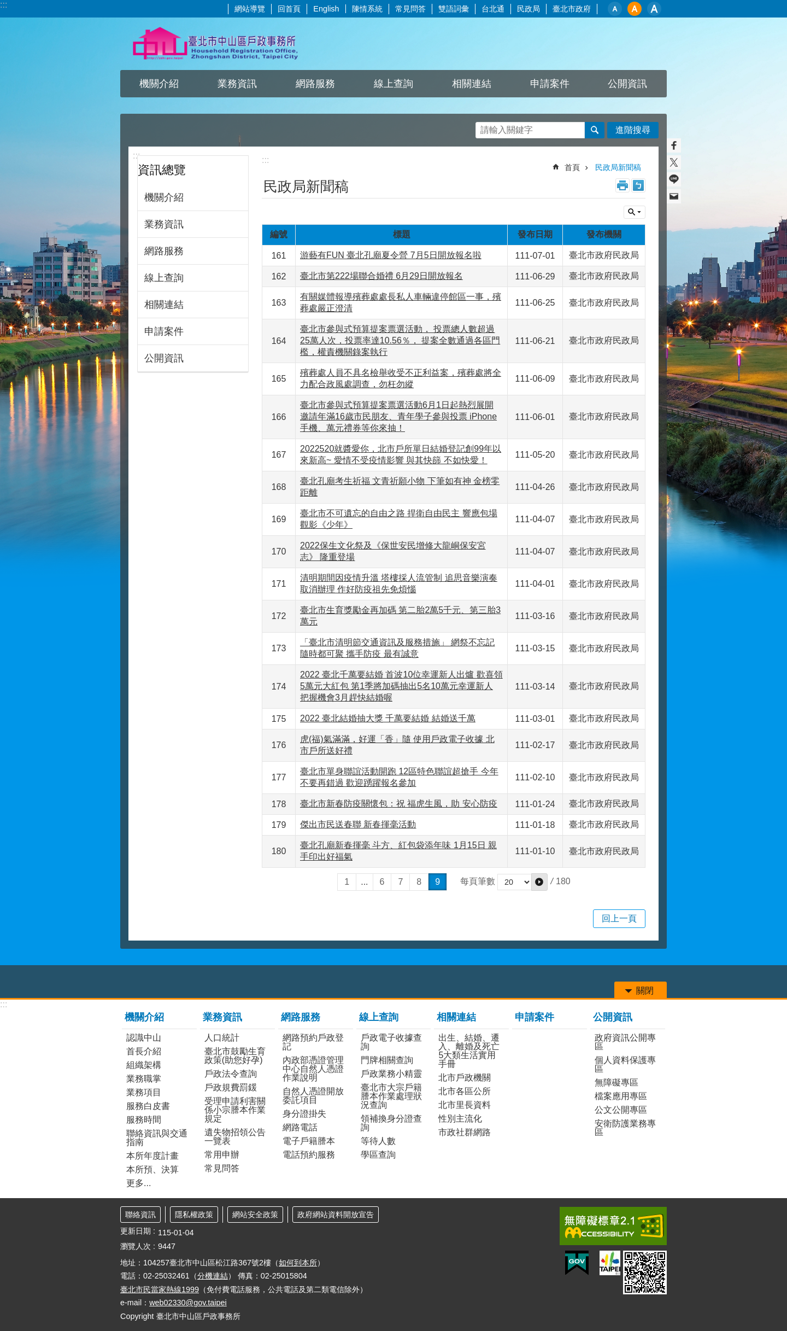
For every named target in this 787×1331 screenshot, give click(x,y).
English (326, 8)
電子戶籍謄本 (309, 1141)
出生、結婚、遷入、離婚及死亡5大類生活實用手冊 (469, 1051)
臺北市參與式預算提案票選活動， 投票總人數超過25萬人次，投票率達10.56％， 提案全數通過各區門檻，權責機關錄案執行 (400, 340)
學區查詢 (378, 1154)
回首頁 (289, 8)
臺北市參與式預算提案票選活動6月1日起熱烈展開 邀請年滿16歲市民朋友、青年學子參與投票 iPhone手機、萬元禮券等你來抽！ (398, 416)
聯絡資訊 (140, 1214)
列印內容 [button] (622, 185)
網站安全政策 (255, 1214)
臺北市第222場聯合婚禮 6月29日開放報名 (381, 276)
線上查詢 (393, 83)
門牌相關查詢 (387, 1060)
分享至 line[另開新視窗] (674, 179)
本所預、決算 (152, 1169)
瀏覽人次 (135, 1246)
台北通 (492, 8)
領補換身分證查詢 (391, 1123)
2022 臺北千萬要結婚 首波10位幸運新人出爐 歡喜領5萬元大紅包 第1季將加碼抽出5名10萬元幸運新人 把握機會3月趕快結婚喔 (401, 686)
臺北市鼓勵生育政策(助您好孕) (235, 1056)
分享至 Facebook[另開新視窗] (674, 145)
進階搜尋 (632, 130)
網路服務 (315, 83)
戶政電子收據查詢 (391, 1042)
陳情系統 (367, 8)
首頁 (572, 167)
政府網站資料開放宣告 (335, 1214)
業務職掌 (143, 1078)
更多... (138, 1183)
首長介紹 (143, 1051)
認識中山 (143, 1037)
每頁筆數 (477, 881)
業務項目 (143, 1092)
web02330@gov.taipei (188, 1302)
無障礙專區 (616, 1082)
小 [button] (615, 9)
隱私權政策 (194, 1214)
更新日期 (135, 1231)
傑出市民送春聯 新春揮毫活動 (358, 824)
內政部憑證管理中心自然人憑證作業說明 (313, 1068)
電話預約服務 (309, 1154)
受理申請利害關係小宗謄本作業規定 (235, 1109)
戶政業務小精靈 (391, 1073)
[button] (539, 882)
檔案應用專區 (621, 1096)
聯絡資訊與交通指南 (156, 1138)
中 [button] (634, 9)
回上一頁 (619, 918)
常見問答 (410, 8)
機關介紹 (159, 83)
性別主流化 (460, 1118)
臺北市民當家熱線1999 (159, 1289)
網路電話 (300, 1127)
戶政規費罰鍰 (230, 1087)
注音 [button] (638, 185)
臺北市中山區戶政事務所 (216, 44)
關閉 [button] (634, 212)
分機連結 (212, 1275)
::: (3, 4)
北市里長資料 (464, 1105)
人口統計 (221, 1037)
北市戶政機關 (464, 1077)
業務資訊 (237, 83)
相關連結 (471, 83)
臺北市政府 (572, 8)
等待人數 (378, 1141)
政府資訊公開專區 (625, 1042)
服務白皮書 (148, 1106)
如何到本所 (298, 1262)
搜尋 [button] (594, 130)
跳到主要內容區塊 (5, 5)
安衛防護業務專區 (625, 1128)
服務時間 (143, 1119)
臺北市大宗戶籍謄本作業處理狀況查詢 (391, 1096)
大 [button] (654, 9)
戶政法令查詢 (230, 1073)
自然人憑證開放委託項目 (313, 1096)
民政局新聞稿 (618, 167)
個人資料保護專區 (625, 1064)
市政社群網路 (464, 1132)
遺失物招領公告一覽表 (235, 1137)
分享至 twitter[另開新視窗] (674, 162)
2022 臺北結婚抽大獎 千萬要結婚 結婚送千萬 (387, 718)
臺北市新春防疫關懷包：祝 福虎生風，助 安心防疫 (398, 803)
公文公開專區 (621, 1109)
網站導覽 (249, 8)
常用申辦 (221, 1154)
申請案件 (549, 83)
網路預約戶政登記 (313, 1042)
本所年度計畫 (152, 1155)
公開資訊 (627, 83)
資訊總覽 (162, 170)
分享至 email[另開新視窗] (674, 196)
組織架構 (143, 1065)
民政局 (528, 8)
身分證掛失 (304, 1113)
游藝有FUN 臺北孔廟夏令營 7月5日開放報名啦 (390, 255)
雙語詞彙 (453, 8)
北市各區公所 (464, 1091)
